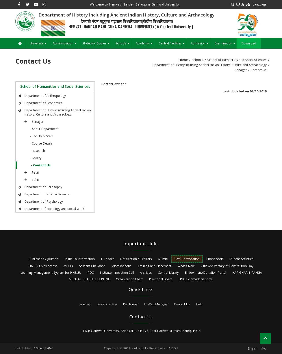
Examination (226, 45)
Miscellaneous (121, 266)
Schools (123, 45)
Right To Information (80, 259)
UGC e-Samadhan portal (196, 279)
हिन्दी (264, 348)
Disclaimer (130, 304)
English (253, 348)
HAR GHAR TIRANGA (247, 272)
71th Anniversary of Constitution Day (227, 266)
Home (183, 60)
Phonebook (214, 259)
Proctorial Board (161, 279)
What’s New (186, 266)
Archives (146, 272)
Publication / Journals (44, 259)
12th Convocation (187, 259)
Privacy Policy (107, 304)
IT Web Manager (156, 304)
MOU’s (68, 266)
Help (199, 304)
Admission (200, 45)
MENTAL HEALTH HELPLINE (89, 279)
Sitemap (85, 304)
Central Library (168, 272)
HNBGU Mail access (43, 266)
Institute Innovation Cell (117, 272)
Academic (145, 45)
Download (248, 43)
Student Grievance (92, 266)
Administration (65, 45)
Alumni (163, 259)
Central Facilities (172, 45)
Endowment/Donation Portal (205, 272)
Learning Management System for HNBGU (50, 272)
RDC (90, 272)
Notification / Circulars (136, 259)
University (39, 45)
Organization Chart (129, 279)
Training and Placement (154, 266)
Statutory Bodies (96, 45)
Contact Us (182, 304)
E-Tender (107, 259)
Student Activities (241, 259)
